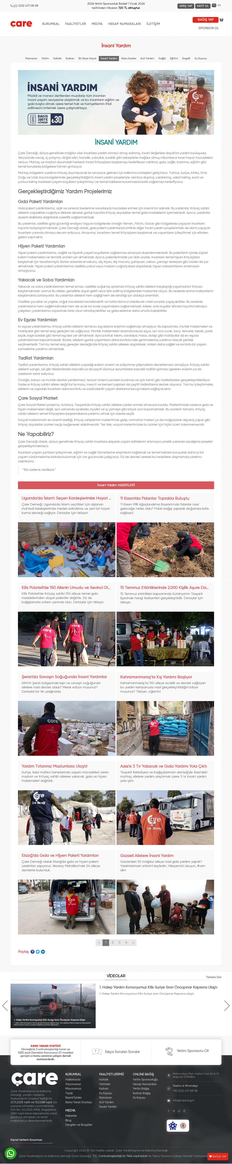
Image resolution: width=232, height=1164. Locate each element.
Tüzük (69, 1093)
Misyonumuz (73, 1089)
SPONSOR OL (209, 28)
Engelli (186, 58)
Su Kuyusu (200, 58)
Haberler (71, 1116)
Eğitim (174, 58)
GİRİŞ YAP (185, 6)
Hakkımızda (72, 1080)
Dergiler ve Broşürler (78, 1125)
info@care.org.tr (183, 1101)
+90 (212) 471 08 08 (185, 1091)
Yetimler (104, 1084)
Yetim (45, 58)
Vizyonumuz (73, 1084)
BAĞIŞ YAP (206, 19)
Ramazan (31, 58)
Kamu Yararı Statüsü (78, 1102)
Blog (68, 1120)
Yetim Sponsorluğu (145, 1080)
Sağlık (162, 58)
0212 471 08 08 (28, 5)
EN (219, 5)
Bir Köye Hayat (87, 58)
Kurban (70, 58)
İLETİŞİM (153, 24)
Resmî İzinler (73, 1098)
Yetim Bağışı (141, 1089)
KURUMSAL (51, 24)
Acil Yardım (147, 58)
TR (214, 5)
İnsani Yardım (109, 58)
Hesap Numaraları (145, 1084)
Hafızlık (57, 58)
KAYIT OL (203, 6)
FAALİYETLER (75, 24)
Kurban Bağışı (141, 1093)
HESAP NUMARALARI (124, 24)
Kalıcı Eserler (128, 58)
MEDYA (97, 24)
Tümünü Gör (213, 977)
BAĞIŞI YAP (217, 1156)
